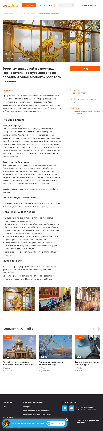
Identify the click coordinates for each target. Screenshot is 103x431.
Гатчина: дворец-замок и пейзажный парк (51, 363)
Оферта (26, 406)
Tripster (7, 368)
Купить (85, 68)
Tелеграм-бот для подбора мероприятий (88, 422)
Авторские (31, 13)
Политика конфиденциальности (37, 414)
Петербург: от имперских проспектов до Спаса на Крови (18, 363)
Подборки (47, 5)
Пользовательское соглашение (37, 410)
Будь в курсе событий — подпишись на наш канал (86, 408)
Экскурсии (22, 13)
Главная (6, 13)
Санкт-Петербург (88, 5)
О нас (5, 406)
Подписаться (55, 423)
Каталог (30, 5)
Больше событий (17, 329)
